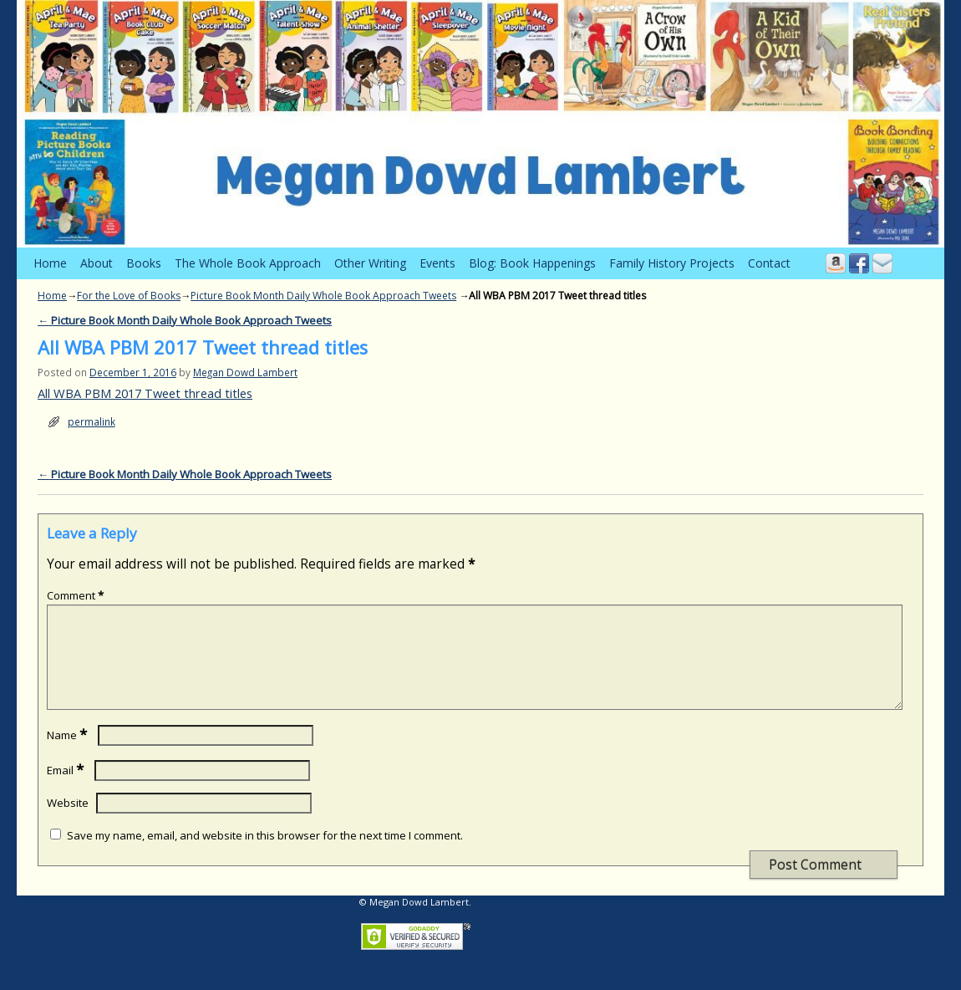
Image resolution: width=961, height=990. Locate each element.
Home (50, 263)
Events (437, 263)
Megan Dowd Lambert (245, 372)
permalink (91, 421)
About (96, 263)
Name (68, 755)
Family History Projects (672, 263)
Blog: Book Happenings (532, 263)
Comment (77, 595)
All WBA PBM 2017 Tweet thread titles (145, 393)
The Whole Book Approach (248, 263)
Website (68, 822)
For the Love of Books (129, 295)
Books (143, 263)
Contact (769, 263)
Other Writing (370, 263)
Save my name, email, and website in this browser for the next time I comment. (265, 855)
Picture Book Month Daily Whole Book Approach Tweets (323, 295)
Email (67, 790)
